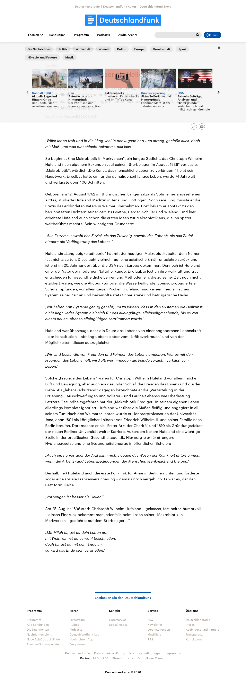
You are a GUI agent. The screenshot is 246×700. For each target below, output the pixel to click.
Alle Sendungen (52, 48)
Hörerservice (117, 619)
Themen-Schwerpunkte (43, 644)
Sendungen (57, 34)
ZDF (105, 658)
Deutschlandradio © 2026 (123, 672)
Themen (33, 34)
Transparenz (194, 634)
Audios (74, 624)
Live (212, 35)
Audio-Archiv (127, 34)
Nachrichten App (81, 639)
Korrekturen (194, 639)
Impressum (173, 653)
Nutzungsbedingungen (145, 653)
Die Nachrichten (38, 629)
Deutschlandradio (87, 6)
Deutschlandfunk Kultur (119, 6)
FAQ (150, 619)
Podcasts (103, 34)
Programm (81, 34)
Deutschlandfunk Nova (155, 6)
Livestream (77, 619)
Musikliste (154, 634)
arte (130, 658)
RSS (150, 639)
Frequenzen (78, 644)
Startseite (31, 48)
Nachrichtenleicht (39, 634)
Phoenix (118, 658)
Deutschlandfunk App (84, 634)
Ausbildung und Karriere (202, 629)
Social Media (118, 624)
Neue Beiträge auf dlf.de (43, 639)
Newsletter (155, 624)
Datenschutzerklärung (109, 653)
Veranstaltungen (159, 629)
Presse (190, 624)
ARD (96, 658)
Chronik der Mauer (151, 658)
